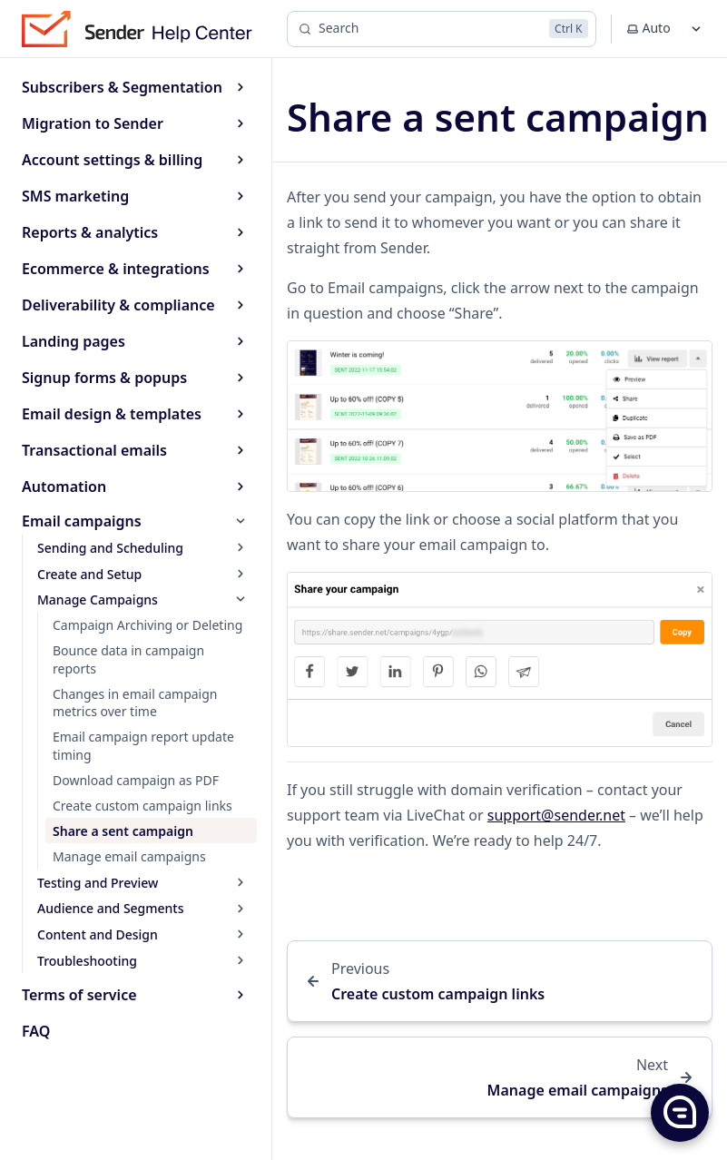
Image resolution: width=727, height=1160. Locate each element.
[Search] (441, 29)
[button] (679, 1112)
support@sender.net (556, 815)
